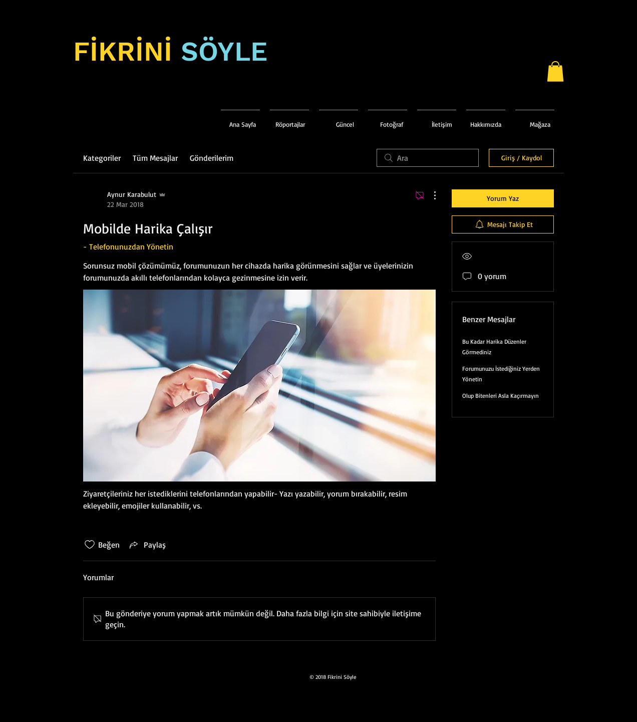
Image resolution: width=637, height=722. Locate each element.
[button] (555, 71)
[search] (428, 158)
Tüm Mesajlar (155, 158)
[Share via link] (147, 545)
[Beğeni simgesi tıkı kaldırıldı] (89, 545)
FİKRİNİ (122, 51)
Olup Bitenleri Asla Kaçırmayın (500, 395)
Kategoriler (102, 158)
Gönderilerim (211, 158)
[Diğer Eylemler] (430, 195)
